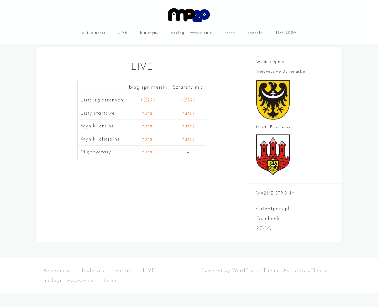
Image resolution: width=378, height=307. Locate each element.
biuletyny (149, 33)
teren (229, 33)
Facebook (267, 232)
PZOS (148, 113)
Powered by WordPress (230, 284)
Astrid (290, 284)
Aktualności (57, 284)
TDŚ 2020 (285, 33)
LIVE (123, 33)
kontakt (255, 33)
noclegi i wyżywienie (191, 33)
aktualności (94, 33)
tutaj (148, 127)
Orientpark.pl (273, 222)
